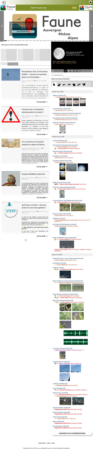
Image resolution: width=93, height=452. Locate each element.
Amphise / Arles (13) (58, 267)
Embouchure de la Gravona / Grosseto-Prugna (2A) (67, 113)
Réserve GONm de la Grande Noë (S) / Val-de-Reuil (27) (68, 281)
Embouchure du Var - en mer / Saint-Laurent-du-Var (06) (68, 258)
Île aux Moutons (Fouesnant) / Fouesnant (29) (65, 145)
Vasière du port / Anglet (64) (60, 393)
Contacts (48, 443)
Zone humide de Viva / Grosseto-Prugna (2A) (65, 118)
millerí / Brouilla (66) (58, 421)
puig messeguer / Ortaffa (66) (61, 426)
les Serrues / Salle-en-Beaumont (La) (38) (64, 187)
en (75, 7)
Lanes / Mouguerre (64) (59, 388)
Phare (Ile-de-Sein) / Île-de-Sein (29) (62, 151)
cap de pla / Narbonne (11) (60, 140)
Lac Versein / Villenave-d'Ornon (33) (62, 348)
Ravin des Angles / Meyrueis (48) (62, 213)
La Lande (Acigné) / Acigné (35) (61, 361)
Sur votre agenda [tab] (12, 64)
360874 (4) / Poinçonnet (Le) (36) (61, 182)
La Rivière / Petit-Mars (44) (60, 383)
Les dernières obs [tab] (57, 75)
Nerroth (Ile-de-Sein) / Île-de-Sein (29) (63, 300)
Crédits (53, 443)
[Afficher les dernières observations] (60, 78)
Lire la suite (42, 102)
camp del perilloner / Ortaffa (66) (61, 407)
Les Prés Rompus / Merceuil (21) (62, 108)
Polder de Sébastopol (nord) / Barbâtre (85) (64, 237)
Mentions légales (42, 443)
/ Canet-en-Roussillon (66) (60, 417)
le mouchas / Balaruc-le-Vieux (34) (62, 160)
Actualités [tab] (4, 64)
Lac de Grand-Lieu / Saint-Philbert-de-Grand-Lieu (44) (67, 200)
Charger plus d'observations (72, 433)
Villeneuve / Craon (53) (59, 218)
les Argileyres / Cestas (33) (60, 156)
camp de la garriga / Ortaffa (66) (61, 412)
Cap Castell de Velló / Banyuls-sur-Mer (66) (64, 224)
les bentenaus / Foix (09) (59, 263)
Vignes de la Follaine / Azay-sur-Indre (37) (64, 122)
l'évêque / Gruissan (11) (59, 95)
